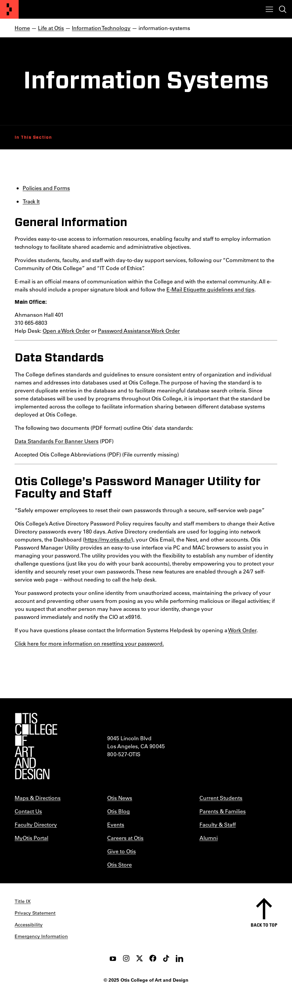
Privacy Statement (35, 913)
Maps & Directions (38, 797)
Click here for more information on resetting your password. (89, 643)
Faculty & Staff (217, 824)
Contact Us (28, 811)
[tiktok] (166, 958)
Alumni (208, 837)
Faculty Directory (36, 824)
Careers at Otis (125, 837)
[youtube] (113, 958)
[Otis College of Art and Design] (9, 9)
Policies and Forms (46, 187)
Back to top (264, 925)
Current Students (220, 797)
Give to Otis (121, 851)
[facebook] (153, 958)
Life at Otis (51, 27)
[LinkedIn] (179, 958)
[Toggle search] (283, 9)
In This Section (33, 137)
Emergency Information (41, 936)
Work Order (242, 630)
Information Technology (101, 27)
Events (115, 824)
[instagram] (126, 958)
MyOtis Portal (31, 837)
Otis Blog (118, 811)
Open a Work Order (66, 330)
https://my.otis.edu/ (108, 539)
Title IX (23, 901)
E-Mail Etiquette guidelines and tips (210, 289)
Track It (31, 201)
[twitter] (140, 958)
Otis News (119, 797)
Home (22, 27)
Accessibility (29, 925)
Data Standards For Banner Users (57, 440)
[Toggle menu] (269, 9)
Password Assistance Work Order (139, 330)
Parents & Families (222, 811)
